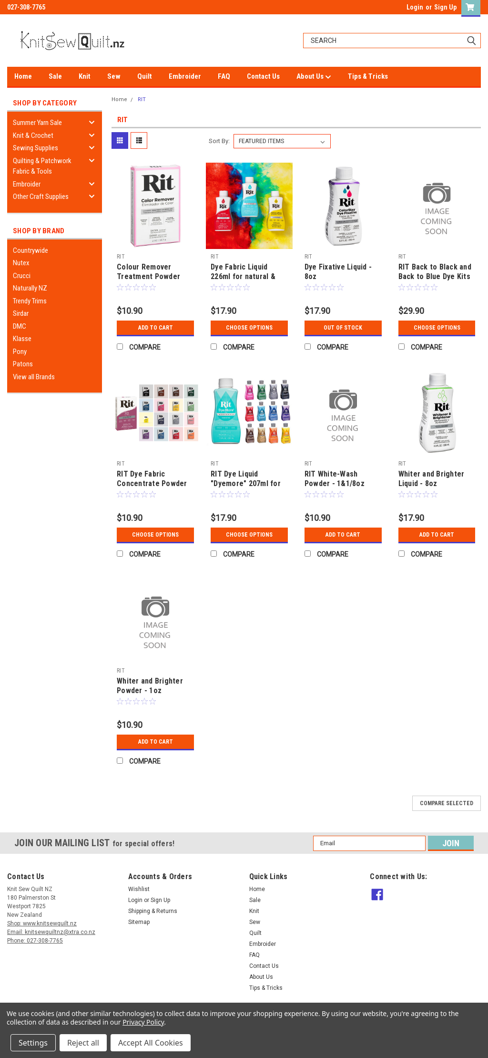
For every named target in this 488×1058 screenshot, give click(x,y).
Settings (33, 1042)
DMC (19, 326)
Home (23, 76)
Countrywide (30, 250)
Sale (55, 76)
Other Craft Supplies (41, 196)
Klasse (22, 338)
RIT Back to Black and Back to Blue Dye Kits (434, 271)
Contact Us (263, 76)
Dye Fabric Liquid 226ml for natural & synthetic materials (243, 276)
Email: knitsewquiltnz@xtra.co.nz (51, 932)
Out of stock (343, 328)
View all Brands (34, 377)
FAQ (224, 76)
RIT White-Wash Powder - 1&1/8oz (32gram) (335, 483)
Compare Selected (446, 803)
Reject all (83, 1042)
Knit (85, 76)
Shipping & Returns (152, 911)
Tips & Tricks (368, 76)
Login (415, 7)
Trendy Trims (30, 301)
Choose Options (249, 328)
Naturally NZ (30, 288)
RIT (142, 99)
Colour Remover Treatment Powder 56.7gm (148, 276)
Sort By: (219, 141)
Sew (114, 76)
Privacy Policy (143, 1022)
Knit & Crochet (33, 135)
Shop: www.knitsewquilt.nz (42, 923)
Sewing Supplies (35, 148)
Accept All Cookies (150, 1042)
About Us (313, 77)
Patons (23, 364)
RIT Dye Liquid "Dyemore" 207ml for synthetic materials (246, 483)
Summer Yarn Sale (37, 122)
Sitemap (139, 922)
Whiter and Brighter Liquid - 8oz (431, 478)
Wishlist (139, 889)
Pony (20, 351)
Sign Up (445, 7)
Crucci (21, 275)
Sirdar (21, 313)
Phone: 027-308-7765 (35, 940)
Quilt (144, 76)
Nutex (21, 263)
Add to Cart (155, 328)
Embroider (185, 76)
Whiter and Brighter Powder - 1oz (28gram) (150, 690)
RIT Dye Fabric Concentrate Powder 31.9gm (152, 483)
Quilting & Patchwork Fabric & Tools (42, 166)
